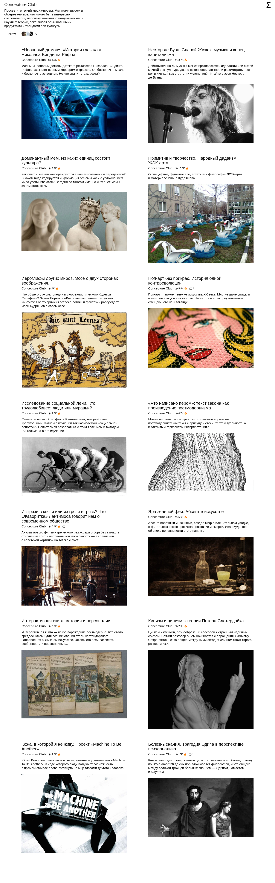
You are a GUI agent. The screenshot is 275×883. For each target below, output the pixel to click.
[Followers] (29, 34)
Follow (11, 34)
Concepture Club (33, 60)
